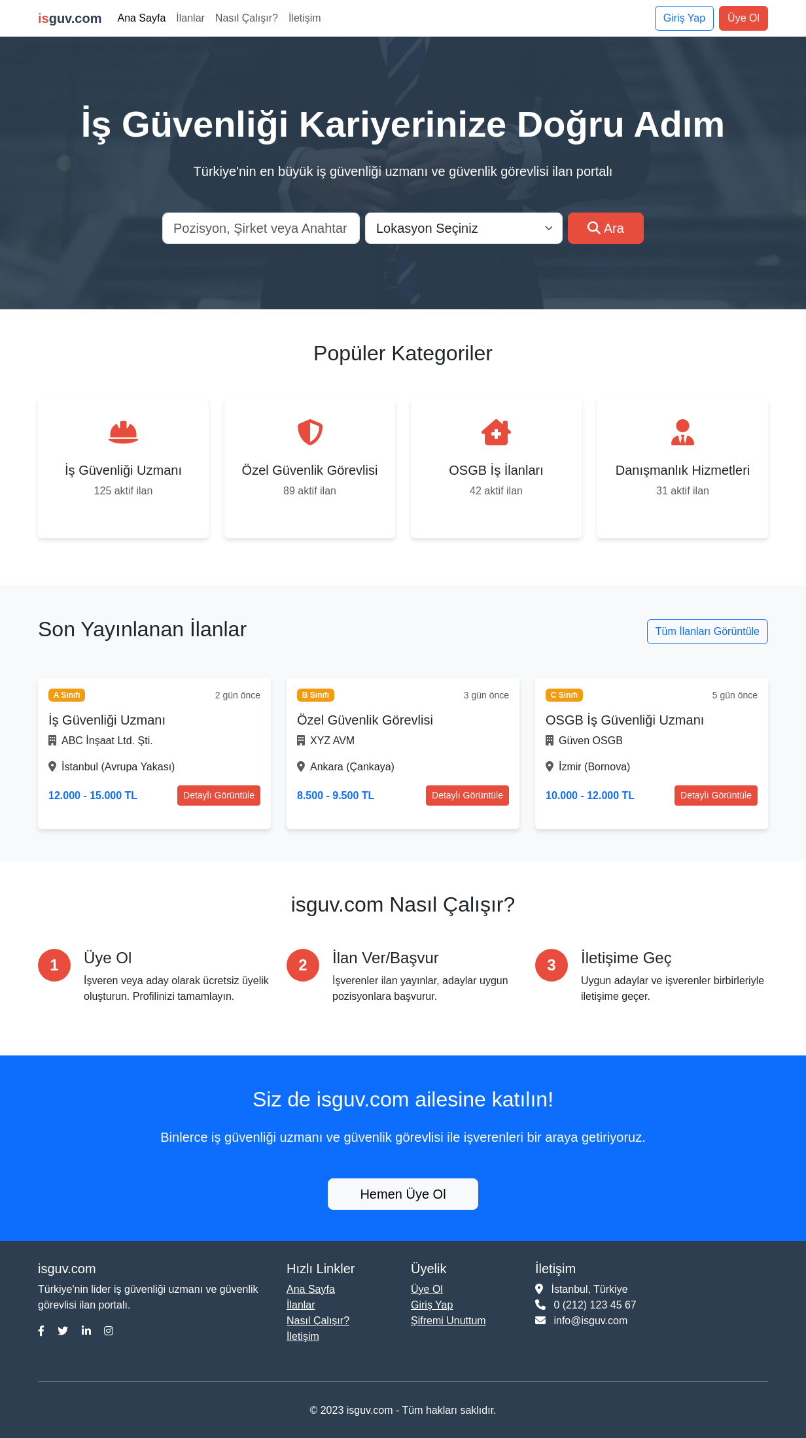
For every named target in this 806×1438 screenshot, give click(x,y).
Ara (605, 228)
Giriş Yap (684, 18)
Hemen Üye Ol (403, 1194)
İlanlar (190, 18)
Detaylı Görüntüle (218, 795)
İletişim (305, 18)
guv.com (69, 18)
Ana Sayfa (141, 18)
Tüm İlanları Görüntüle (708, 631)
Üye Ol (743, 18)
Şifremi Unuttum (448, 1320)
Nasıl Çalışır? (246, 18)
